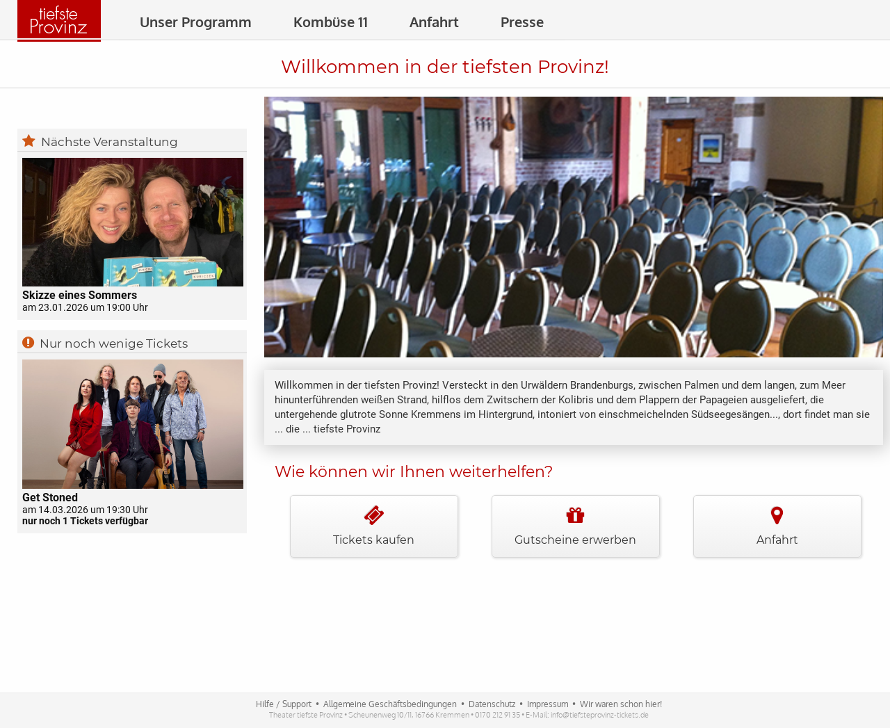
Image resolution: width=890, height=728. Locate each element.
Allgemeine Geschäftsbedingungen (390, 704)
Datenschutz (492, 704)
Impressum (547, 704)
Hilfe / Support (284, 704)
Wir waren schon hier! (621, 704)
